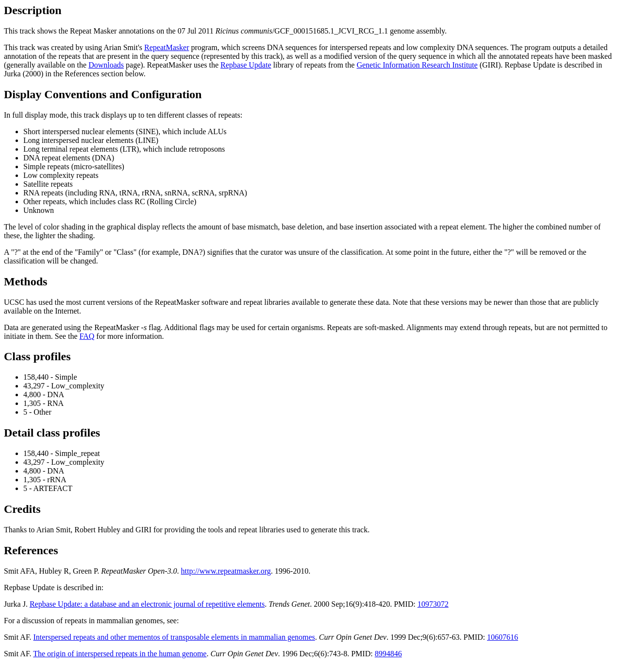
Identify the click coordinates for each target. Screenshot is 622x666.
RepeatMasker (166, 47)
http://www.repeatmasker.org (226, 571)
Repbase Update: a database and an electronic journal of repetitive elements (147, 604)
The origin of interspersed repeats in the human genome (119, 653)
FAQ (87, 336)
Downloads (106, 65)
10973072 (433, 604)
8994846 (388, 653)
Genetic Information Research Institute (416, 65)
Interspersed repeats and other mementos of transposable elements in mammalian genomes (174, 637)
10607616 (502, 637)
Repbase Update (245, 65)
